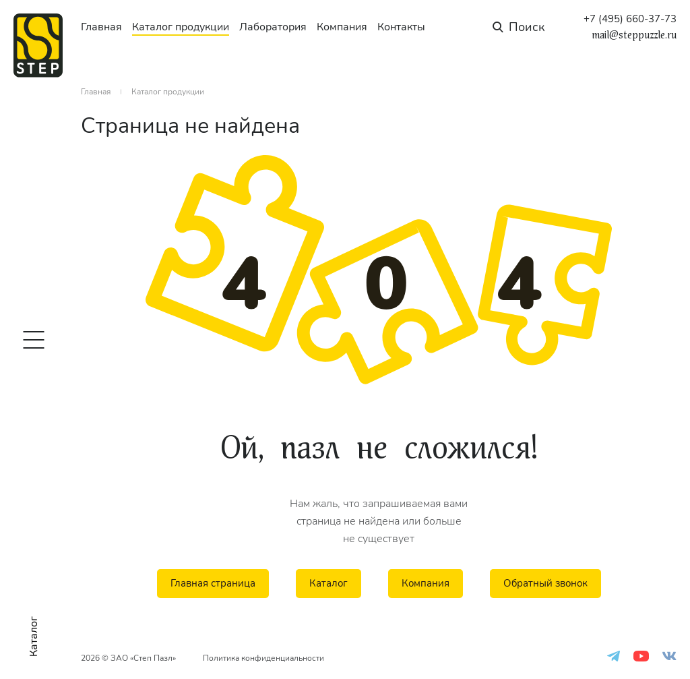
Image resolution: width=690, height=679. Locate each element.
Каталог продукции (180, 27)
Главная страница (212, 583)
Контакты (401, 27)
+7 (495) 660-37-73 (630, 19)
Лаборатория (273, 27)
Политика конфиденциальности (263, 658)
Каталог (328, 583)
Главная (101, 27)
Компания (342, 27)
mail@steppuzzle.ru (634, 35)
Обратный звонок (545, 583)
